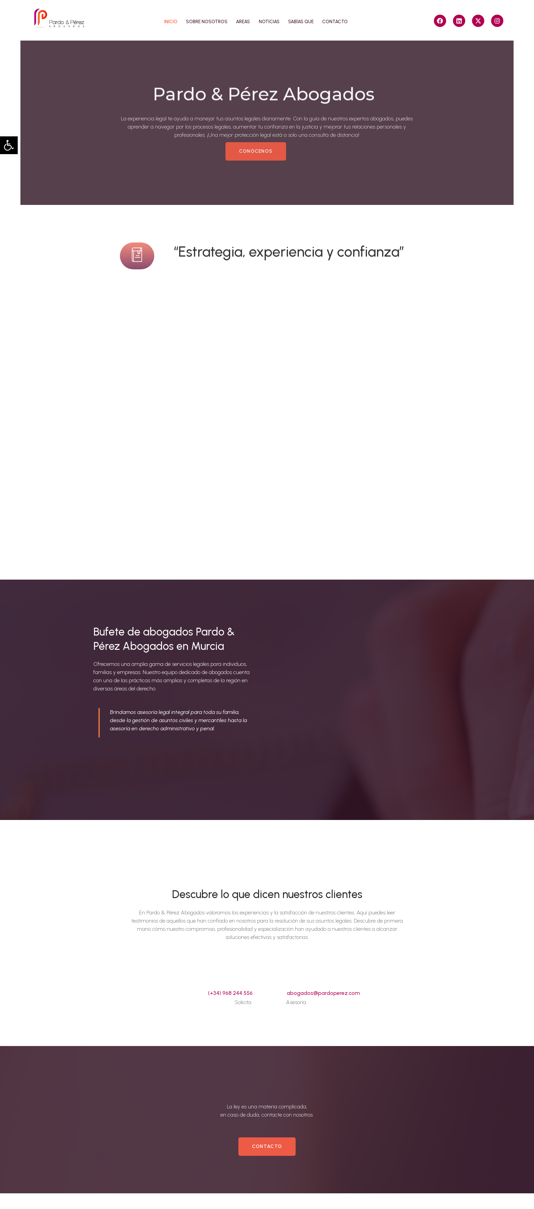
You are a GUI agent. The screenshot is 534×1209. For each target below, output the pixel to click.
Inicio (161, 21)
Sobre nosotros (201, 21)
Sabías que (305, 21)
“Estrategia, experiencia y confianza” (288, 255)
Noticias (270, 21)
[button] (9, 145)
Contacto (344, 21)
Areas (241, 21)
